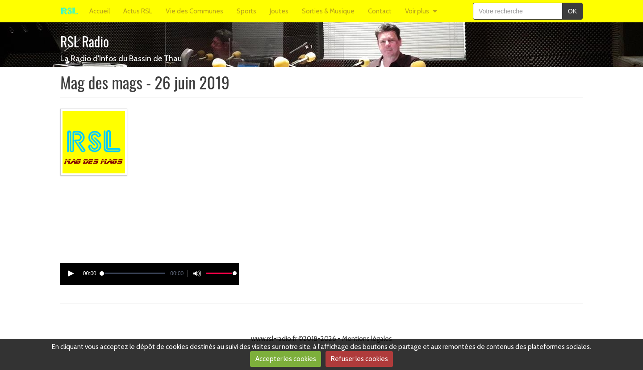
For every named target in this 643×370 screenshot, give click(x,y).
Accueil (99, 11)
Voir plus (417, 11)
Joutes (279, 11)
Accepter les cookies (285, 359)
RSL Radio (84, 41)
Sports (246, 11)
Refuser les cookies (359, 359)
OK (572, 11)
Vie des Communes (194, 11)
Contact (380, 11)
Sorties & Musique (328, 11)
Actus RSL (137, 11)
